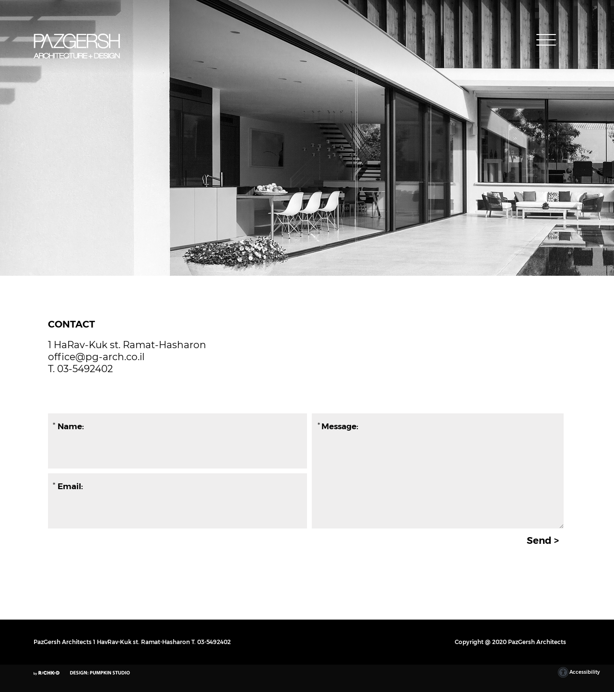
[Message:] (438, 470)
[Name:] (176, 426)
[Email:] (176, 486)
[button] (547, 40)
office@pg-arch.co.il (96, 357)
